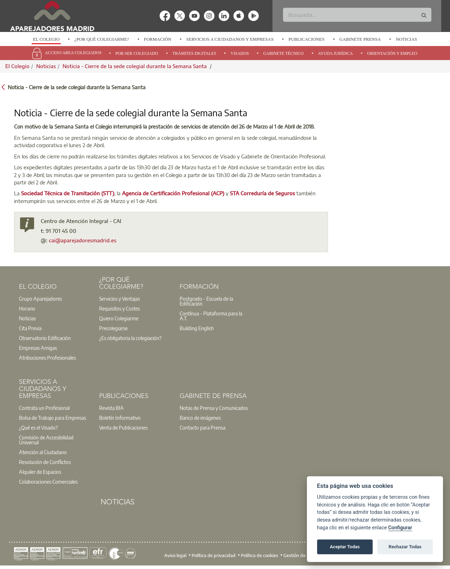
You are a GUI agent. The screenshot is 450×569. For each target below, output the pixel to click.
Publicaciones (306, 39)
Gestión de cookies (302, 555)
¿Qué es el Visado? (38, 427)
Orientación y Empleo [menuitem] (392, 53)
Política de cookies (259, 555)
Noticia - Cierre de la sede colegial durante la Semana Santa (135, 66)
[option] (46, 39)
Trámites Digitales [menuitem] (194, 53)
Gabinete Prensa (360, 39)
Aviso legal (175, 555)
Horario (27, 308)
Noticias (406, 39)
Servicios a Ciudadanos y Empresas (230, 39)
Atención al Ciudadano (43, 452)
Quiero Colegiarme (119, 318)
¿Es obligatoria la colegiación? (130, 338)
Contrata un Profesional (44, 408)
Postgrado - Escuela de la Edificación (206, 301)
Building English (197, 328)
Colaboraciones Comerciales (48, 481)
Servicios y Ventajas (119, 298)
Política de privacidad (214, 555)
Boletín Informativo (120, 417)
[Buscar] (357, 15)
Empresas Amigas (38, 348)
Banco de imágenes (200, 417)
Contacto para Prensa (202, 427)
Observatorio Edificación (45, 338)
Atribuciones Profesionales (47, 357)
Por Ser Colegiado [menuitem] (136, 53)
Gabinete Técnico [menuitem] (283, 53)
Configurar (400, 528)
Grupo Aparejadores (40, 298)
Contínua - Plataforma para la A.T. (211, 315)
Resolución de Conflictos (45, 462)
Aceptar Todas (345, 546)
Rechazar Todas (405, 546)
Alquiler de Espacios (40, 472)
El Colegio (46, 39)
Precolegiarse (113, 328)
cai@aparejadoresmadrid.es (82, 240)
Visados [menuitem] (240, 53)
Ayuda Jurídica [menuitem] (335, 53)
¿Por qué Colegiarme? (102, 39)
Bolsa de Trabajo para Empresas (52, 417)
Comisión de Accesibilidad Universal (46, 439)
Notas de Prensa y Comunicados (214, 408)
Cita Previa (30, 328)
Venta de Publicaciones (123, 427)
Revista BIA (111, 408)
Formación (157, 39)
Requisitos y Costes (119, 308)
